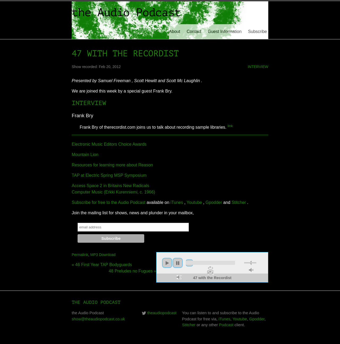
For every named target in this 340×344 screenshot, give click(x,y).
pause (177, 263)
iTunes (177, 202)
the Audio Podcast (126, 12)
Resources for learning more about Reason (112, 165)
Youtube (194, 202)
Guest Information (224, 31)
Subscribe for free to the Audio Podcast (109, 202)
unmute (251, 270)
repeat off (210, 272)
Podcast (226, 324)
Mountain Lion (85, 154)
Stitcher (239, 202)
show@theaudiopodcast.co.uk (98, 319)
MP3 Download (103, 255)
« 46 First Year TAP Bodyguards (102, 264)
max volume (179, 277)
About (174, 31)
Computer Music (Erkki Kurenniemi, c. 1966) (113, 192)
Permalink (80, 255)
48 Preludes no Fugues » (132, 271)
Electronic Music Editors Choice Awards (109, 144)
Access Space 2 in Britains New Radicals (110, 185)
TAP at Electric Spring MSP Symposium (109, 175)
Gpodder (214, 202)
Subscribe (257, 31)
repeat (210, 268)
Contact (194, 31)
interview (258, 67)
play (167, 263)
